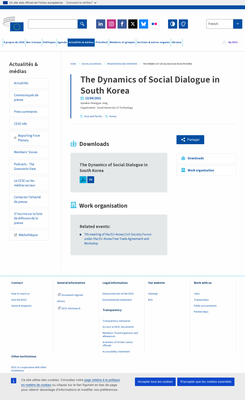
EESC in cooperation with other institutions (29, 369)
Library (61, 301)
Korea (112, 116)
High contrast (172, 24)
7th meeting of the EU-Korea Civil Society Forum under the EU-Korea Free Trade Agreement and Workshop (117, 239)
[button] (190, 139)
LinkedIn (100, 24)
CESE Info (20, 124)
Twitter (132, 24)
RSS (150, 300)
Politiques (49, 42)
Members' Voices (26, 152)
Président (102, 42)
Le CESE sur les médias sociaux (24, 183)
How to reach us (20, 294)
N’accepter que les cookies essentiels (205, 381)
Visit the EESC (19, 300)
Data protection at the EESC (118, 294)
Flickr (154, 24)
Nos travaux (33, 42)
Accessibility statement (116, 352)
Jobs (197, 294)
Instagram (111, 24)
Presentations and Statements (122, 64)
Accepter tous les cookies (155, 381)
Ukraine (176, 42)
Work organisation (201, 170)
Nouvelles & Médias (91, 64)
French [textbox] (213, 24)
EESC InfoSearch (69, 308)
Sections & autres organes (153, 42)
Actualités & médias (81, 42)
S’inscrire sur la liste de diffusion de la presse (28, 218)
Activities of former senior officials (118, 343)
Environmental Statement (117, 300)
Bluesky (143, 24)
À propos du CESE (14, 42)
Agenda (62, 42)
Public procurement (205, 306)
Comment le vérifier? (81, 2)
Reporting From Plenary (27, 138)
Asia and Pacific (93, 116)
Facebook (122, 24)
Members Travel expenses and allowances (120, 334)
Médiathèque (26, 234)
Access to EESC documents (118, 327)
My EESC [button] (233, 42)
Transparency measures (117, 321)
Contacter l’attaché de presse (27, 199)
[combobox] (224, 24)
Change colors (183, 24)
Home (73, 64)
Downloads (196, 158)
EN (90, 180)
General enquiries (21, 306)
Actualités (21, 83)
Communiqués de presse (26, 97)
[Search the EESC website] (53, 24)
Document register (70, 295)
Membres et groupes (122, 42)
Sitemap (153, 294)
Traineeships (201, 300)
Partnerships (201, 312)
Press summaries (25, 111)
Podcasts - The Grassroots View (25, 166)
